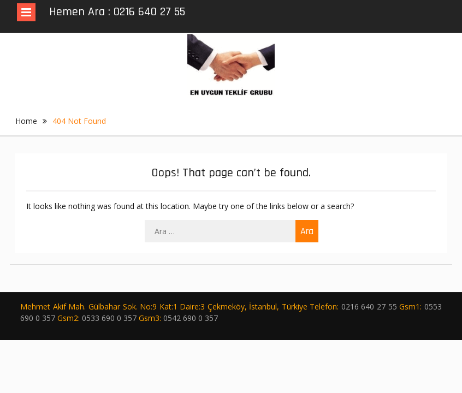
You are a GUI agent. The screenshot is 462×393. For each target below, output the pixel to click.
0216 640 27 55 (369, 306)
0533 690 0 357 (109, 318)
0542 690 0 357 (190, 318)
